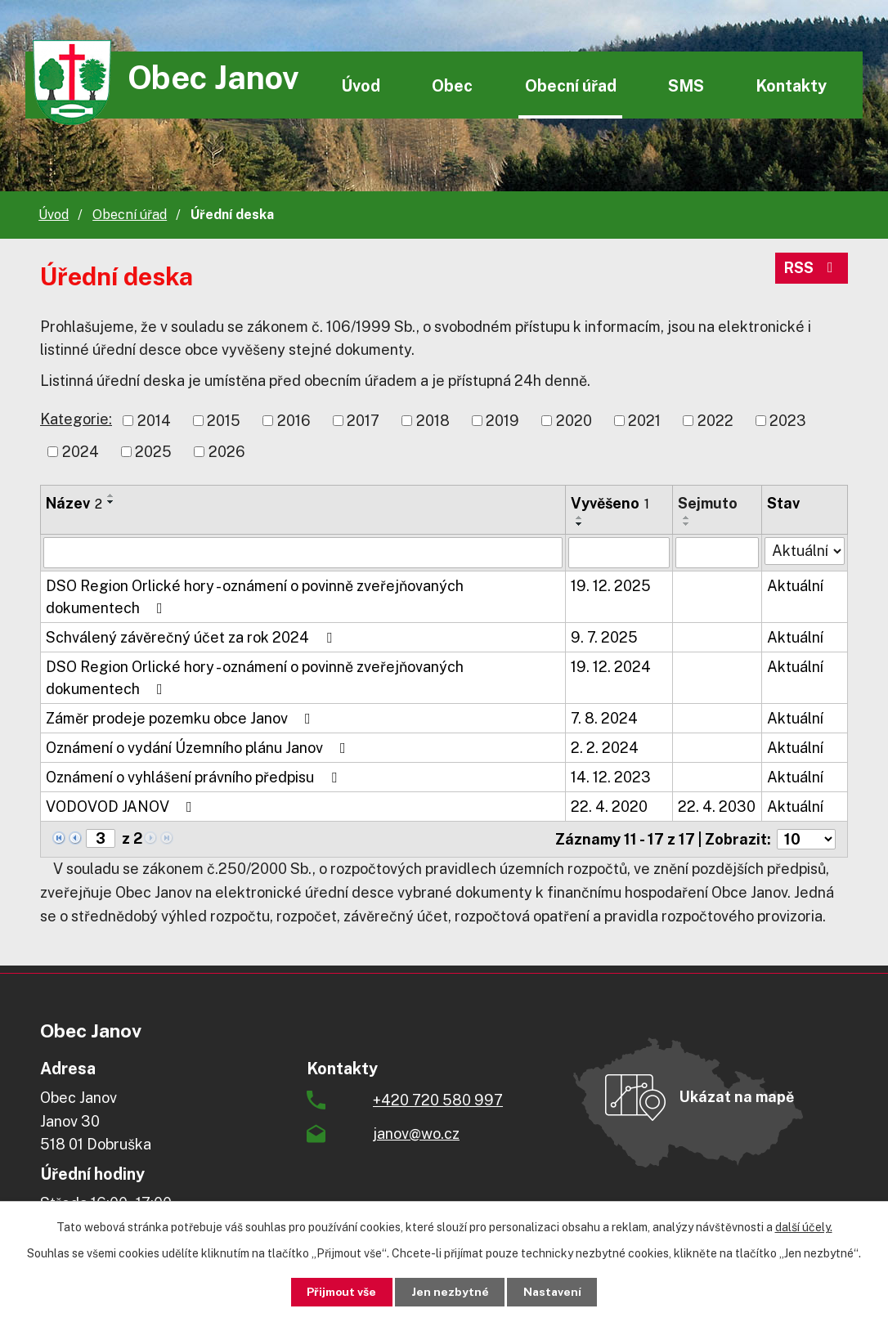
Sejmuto (708, 503)
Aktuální (795, 585)
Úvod (360, 85)
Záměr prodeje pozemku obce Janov (181, 718)
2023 (787, 420)
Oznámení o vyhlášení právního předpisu (194, 777)
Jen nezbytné (450, 1291)
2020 (574, 420)
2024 (80, 451)
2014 (154, 420)
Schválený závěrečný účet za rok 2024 (192, 637)
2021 (644, 420)
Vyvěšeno (610, 503)
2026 (227, 451)
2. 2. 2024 (605, 747)
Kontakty (791, 85)
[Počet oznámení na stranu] (806, 839)
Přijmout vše (338, 1291)
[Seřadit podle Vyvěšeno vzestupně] (580, 517)
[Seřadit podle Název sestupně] (111, 502)
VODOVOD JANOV (122, 806)
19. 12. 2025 (611, 585)
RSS (812, 269)
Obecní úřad (571, 85)
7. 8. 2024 (604, 718)
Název (74, 503)
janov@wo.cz (416, 1133)
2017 (363, 420)
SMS (686, 85)
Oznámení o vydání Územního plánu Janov (199, 747)
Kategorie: (76, 419)
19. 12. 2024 (611, 666)
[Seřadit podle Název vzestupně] (111, 495)
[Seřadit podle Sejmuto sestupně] (687, 524)
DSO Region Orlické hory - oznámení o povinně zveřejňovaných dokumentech (255, 596)
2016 (294, 420)
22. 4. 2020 (609, 806)
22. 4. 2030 (717, 806)
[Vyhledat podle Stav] (805, 551)
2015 (223, 420)
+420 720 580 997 (438, 1100)
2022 (715, 420)
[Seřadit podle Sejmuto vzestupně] (687, 517)
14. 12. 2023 (611, 777)
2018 (433, 420)
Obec (452, 85)
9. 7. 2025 (604, 637)
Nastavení (555, 1291)
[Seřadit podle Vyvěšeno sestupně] (580, 524)
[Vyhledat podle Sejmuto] (716, 552)
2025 (153, 451)
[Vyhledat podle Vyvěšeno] (619, 552)
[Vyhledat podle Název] (303, 552)
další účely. (803, 1226)
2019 (502, 420)
